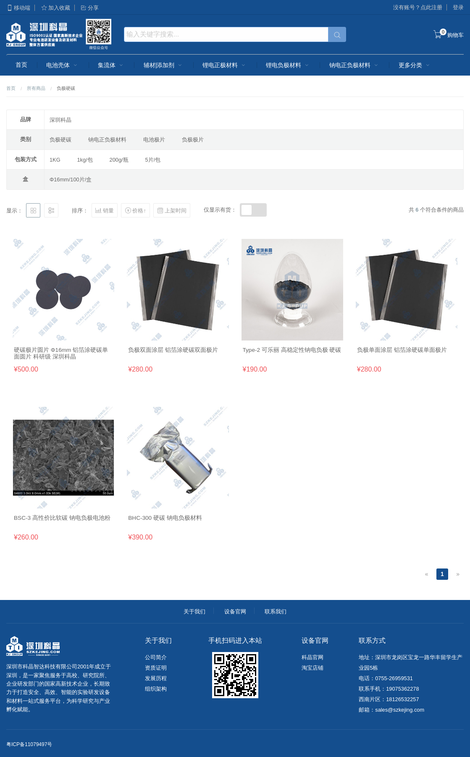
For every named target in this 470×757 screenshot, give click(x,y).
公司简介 (156, 657)
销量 (104, 210)
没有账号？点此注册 (417, 7)
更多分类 (415, 65)
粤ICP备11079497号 (29, 744)
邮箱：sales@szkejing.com (391, 710)
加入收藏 (55, 8)
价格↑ (135, 210)
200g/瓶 (119, 160)
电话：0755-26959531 (386, 678)
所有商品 (36, 88)
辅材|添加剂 (164, 65)
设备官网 (235, 611)
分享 (89, 8)
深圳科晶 (60, 120)
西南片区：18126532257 (389, 699)
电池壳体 (62, 65)
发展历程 (156, 678)
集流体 (111, 65)
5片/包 (153, 160)
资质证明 (156, 668)
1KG (55, 160)
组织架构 (156, 689)
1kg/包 (85, 160)
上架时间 (171, 210)
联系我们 (275, 611)
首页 (21, 64)
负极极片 (193, 139)
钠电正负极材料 (354, 65)
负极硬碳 (60, 139)
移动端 (18, 8)
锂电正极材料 (224, 65)
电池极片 (154, 139)
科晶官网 (312, 657)
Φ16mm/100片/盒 (71, 179)
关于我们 (194, 611)
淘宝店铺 (312, 668)
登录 (458, 7)
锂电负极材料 (288, 65)
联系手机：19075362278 (389, 689)
